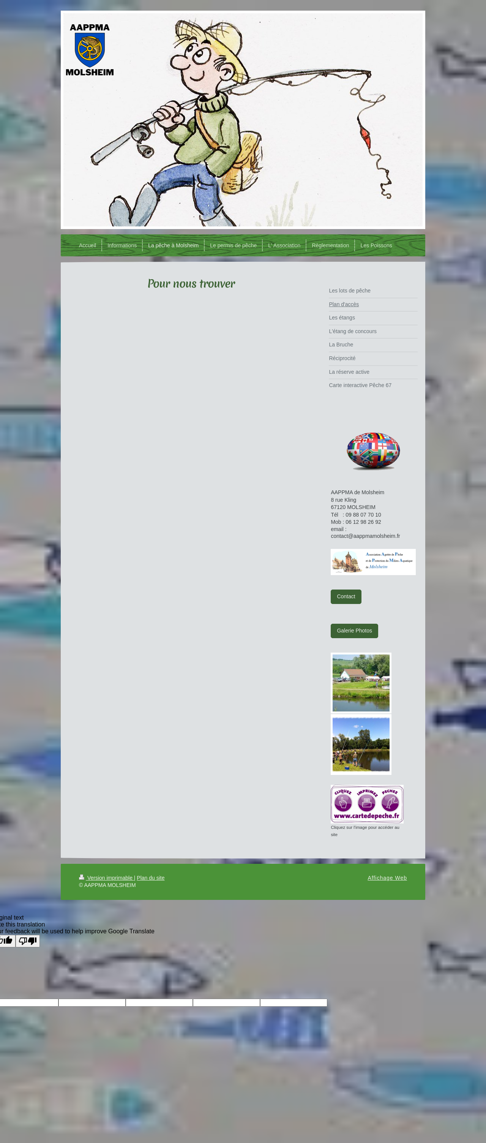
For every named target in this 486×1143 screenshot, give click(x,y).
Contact (346, 596)
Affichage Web (387, 878)
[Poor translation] (28, 941)
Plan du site (150, 878)
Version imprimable (106, 878)
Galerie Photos (354, 631)
